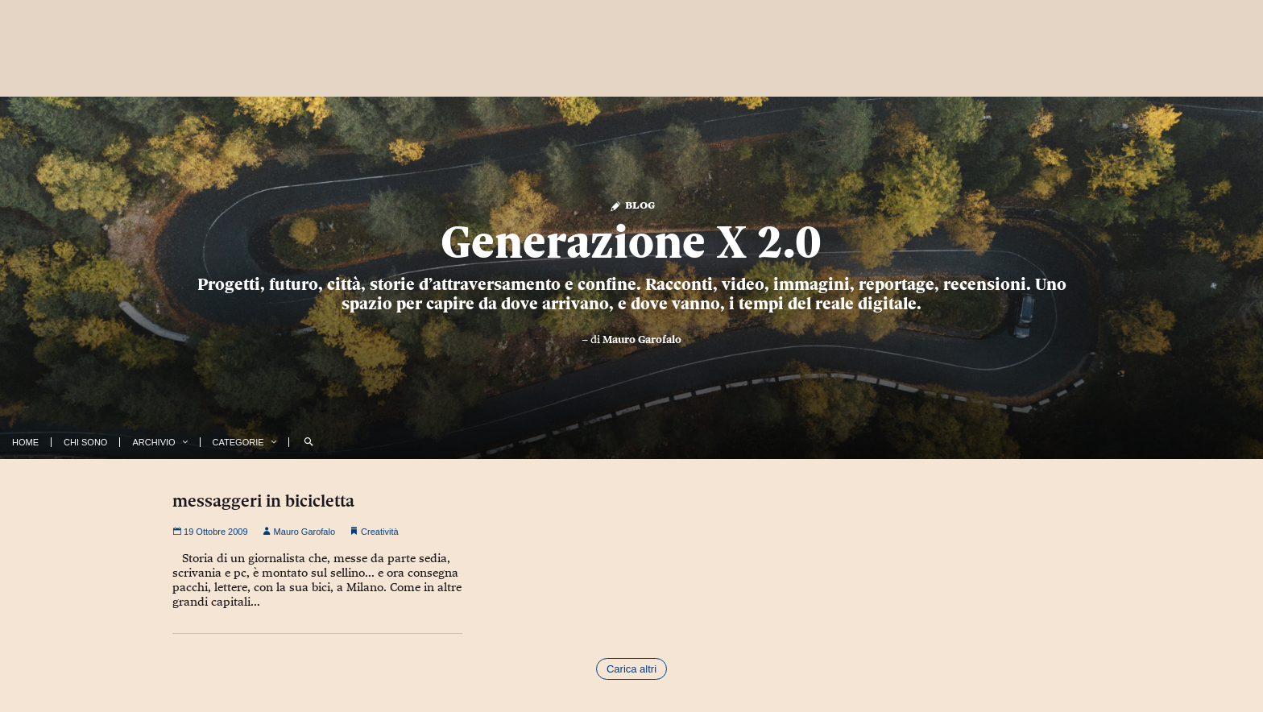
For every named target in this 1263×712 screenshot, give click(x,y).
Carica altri (631, 669)
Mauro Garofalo (642, 339)
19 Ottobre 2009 (210, 531)
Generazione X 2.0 (631, 241)
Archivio (153, 442)
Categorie (238, 442)
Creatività (379, 531)
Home (25, 442)
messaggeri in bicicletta (263, 501)
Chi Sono (85, 442)
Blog (632, 204)
